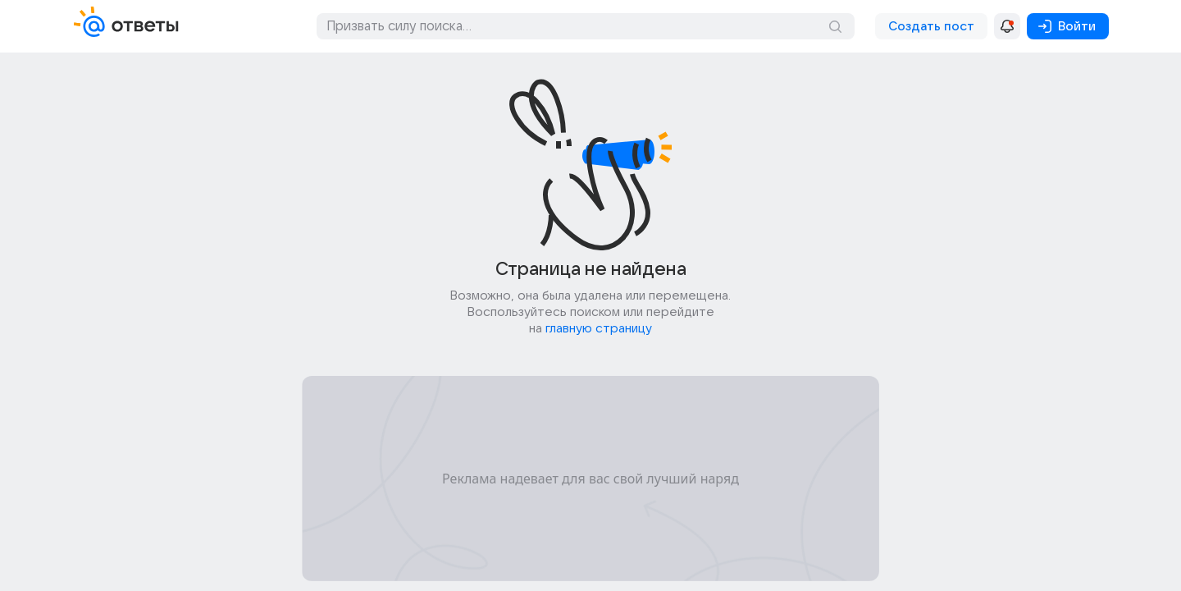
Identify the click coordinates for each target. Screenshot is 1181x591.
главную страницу (598, 328)
